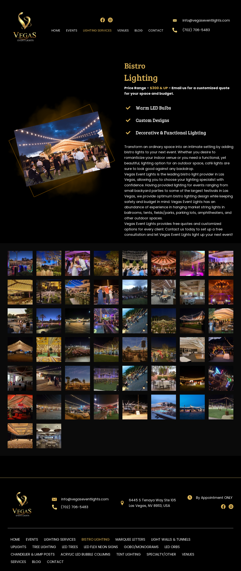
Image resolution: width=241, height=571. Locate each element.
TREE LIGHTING (44, 546)
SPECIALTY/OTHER (161, 554)
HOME (15, 539)
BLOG (36, 561)
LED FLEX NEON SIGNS (101, 546)
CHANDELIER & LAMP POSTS (33, 554)
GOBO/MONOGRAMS (141, 546)
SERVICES (18, 561)
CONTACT (55, 561)
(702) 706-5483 (196, 29)
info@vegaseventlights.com (206, 20)
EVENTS (32, 539)
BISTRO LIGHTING (96, 539)
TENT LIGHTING (128, 554)
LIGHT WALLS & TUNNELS (170, 539)
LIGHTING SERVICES (60, 539)
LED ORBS (172, 546)
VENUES (188, 554)
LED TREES (70, 546)
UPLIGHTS (18, 546)
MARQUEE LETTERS (130, 539)
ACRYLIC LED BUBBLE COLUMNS (85, 554)
